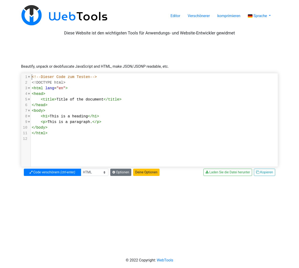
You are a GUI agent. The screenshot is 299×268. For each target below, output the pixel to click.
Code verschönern (52, 172)
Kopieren (264, 172)
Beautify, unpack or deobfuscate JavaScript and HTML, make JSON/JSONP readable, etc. (95, 66)
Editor (175, 16)
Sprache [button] (258, 16)
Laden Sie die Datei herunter (228, 172)
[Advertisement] (149, 49)
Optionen (120, 172)
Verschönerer (199, 16)
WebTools (165, 260)
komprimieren (228, 16)
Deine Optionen (146, 172)
